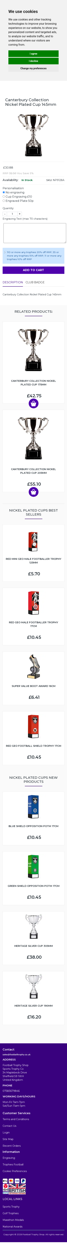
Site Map (8, 1139)
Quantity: (8, 208)
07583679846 (11, 1090)
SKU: (49, 180)
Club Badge (35, 282)
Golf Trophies (11, 1213)
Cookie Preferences (15, 1171)
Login (6, 1132)
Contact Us (9, 1125)
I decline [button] (33, 61)
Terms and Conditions (16, 1119)
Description (13, 282)
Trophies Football (13, 1164)
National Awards (12, 1226)
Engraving (9, 1157)
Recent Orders (12, 1145)
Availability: (10, 180)
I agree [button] (33, 53)
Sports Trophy (11, 1206)
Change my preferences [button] (33, 68)
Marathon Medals (13, 1220)
